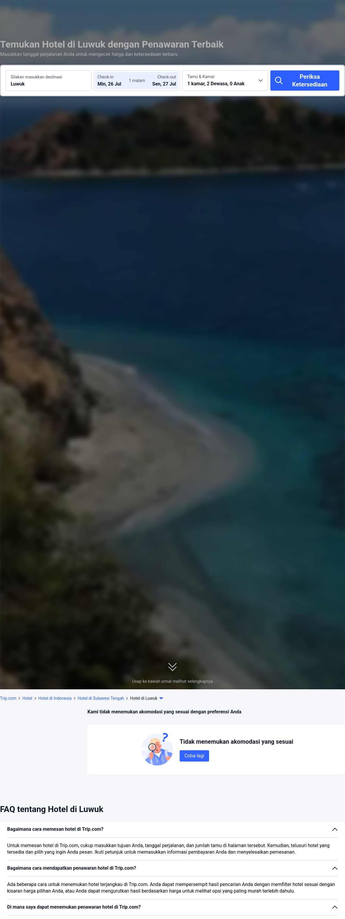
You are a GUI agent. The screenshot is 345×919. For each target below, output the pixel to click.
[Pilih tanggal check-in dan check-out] (115, 80)
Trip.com (8, 698)
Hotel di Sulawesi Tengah (101, 698)
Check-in (106, 77)
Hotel (27, 698)
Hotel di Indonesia (55, 698)
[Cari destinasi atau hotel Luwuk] (48, 80)
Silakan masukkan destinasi (36, 77)
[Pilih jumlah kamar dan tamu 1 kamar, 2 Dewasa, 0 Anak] (225, 80)
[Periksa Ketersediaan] (304, 80)
